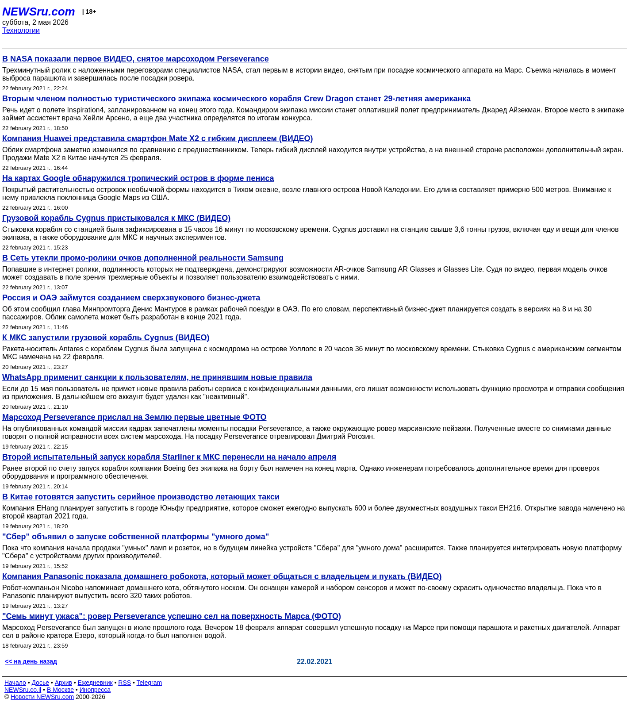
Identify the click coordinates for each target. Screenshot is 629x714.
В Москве (60, 689)
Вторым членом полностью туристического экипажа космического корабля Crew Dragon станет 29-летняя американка (236, 98)
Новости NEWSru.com (42, 696)
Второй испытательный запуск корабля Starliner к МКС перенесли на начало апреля (169, 457)
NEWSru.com (38, 11)
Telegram (149, 682)
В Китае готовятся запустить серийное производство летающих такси (141, 496)
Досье (40, 682)
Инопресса (95, 689)
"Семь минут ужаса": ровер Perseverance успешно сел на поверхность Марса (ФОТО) (171, 616)
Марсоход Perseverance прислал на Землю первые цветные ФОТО (134, 417)
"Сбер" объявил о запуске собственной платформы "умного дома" (135, 536)
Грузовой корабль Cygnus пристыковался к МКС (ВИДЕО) (116, 218)
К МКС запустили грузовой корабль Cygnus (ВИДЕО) (105, 337)
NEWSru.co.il (22, 689)
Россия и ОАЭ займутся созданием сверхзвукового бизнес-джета (131, 297)
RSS (124, 682)
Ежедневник (95, 682)
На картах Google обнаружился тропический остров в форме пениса (138, 178)
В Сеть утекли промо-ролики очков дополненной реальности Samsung (143, 257)
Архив (63, 682)
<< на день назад (31, 661)
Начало (15, 682)
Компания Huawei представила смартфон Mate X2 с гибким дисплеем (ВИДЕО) (157, 138)
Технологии (21, 30)
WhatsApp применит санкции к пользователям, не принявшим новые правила (157, 377)
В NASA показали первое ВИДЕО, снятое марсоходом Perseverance (135, 58)
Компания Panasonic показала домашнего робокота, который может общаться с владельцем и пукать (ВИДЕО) (222, 576)
